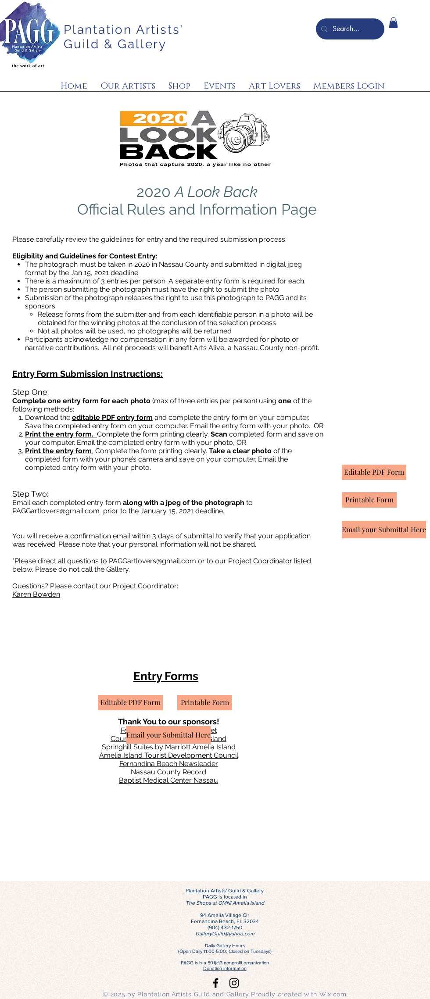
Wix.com (333, 994)
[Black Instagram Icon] (234, 983)
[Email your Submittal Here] (168, 735)
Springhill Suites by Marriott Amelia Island (169, 747)
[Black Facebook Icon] (215, 983)
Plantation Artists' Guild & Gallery (123, 36)
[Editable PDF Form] (130, 702)
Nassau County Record (168, 772)
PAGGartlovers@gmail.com (56, 511)
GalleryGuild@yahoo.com (224, 934)
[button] (393, 22)
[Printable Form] (204, 702)
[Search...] (349, 28)
